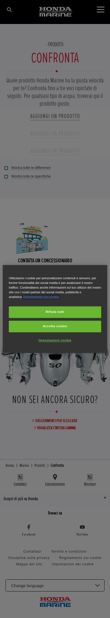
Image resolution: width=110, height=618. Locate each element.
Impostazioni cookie (55, 340)
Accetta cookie (55, 326)
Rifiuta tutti (55, 312)
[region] (55, 309)
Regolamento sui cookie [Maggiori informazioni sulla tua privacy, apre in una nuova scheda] (41, 297)
